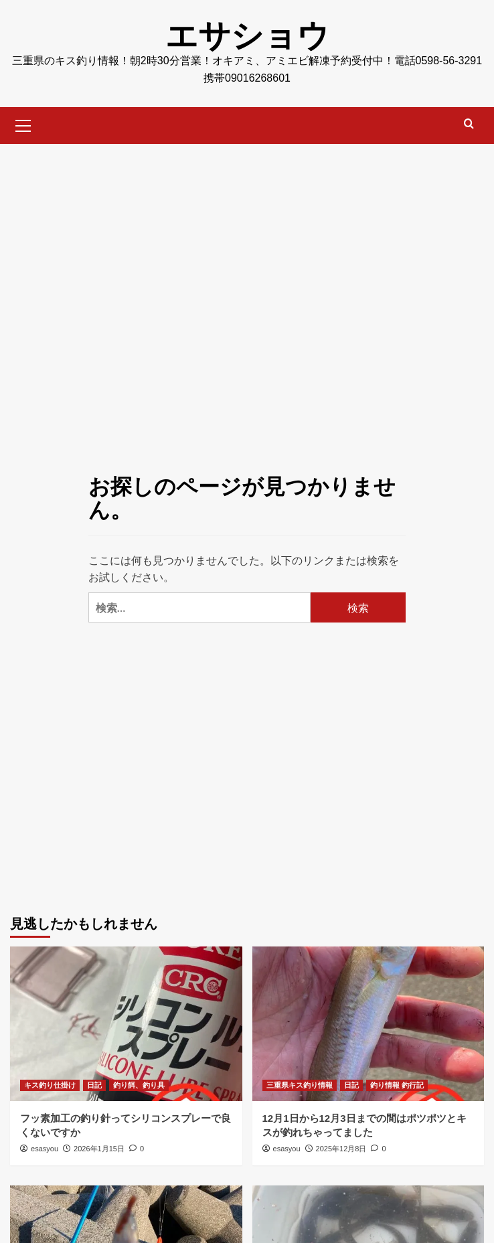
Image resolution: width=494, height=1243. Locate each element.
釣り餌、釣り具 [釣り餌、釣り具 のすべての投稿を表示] (139, 1085)
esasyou (44, 1149)
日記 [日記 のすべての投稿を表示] (94, 1085)
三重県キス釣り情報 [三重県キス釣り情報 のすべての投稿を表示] (299, 1085)
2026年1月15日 (99, 1149)
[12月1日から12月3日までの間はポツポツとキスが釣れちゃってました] (368, 1023)
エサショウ (247, 36)
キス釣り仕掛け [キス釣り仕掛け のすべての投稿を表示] (50, 1085)
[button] (23, 124)
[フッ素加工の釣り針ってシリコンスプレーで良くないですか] (126, 1023)
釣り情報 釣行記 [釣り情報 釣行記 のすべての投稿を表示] (397, 1085)
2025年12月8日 (341, 1149)
